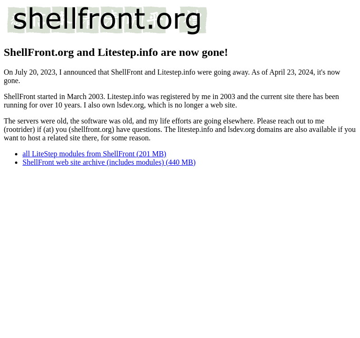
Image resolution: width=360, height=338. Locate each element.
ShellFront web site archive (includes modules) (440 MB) (108, 162)
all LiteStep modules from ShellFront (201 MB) (94, 154)
